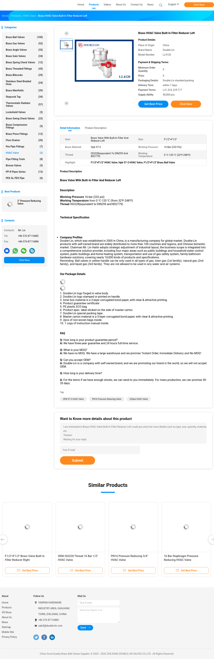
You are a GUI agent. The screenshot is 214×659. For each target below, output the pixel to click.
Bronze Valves (24, 165)
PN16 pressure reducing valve (106, 399)
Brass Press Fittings (24, 134)
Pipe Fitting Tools (24, 159)
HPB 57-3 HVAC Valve (73, 399)
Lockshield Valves (24, 112)
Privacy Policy (9, 637)
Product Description (95, 128)
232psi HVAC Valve (139, 399)
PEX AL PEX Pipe (24, 178)
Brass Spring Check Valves (24, 62)
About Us (7, 617)
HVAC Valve (24, 153)
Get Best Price (153, 104)
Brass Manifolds (24, 90)
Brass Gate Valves (24, 56)
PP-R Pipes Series (24, 172)
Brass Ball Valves (24, 37)
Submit (77, 460)
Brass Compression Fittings (24, 126)
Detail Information (70, 128)
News (5, 622)
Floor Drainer (24, 140)
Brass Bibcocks (24, 75)
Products (7, 607)
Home (5, 602)
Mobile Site (8, 632)
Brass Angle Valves (24, 50)
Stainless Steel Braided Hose (24, 83)
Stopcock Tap (24, 96)
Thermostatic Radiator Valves (24, 104)
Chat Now (199, 4)
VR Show (7, 612)
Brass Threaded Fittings (24, 68)
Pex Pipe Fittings (24, 146)
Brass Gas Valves (24, 43)
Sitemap (6, 627)
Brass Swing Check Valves (24, 118)
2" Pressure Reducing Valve (29, 202)
